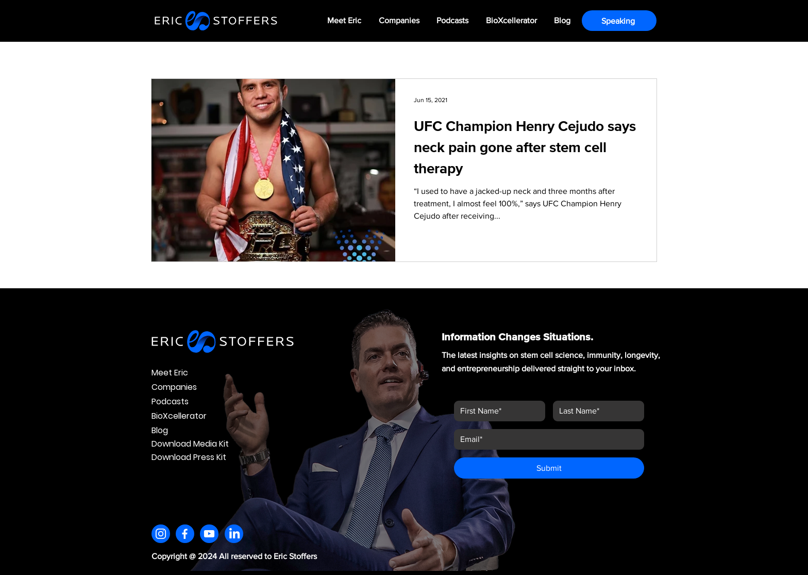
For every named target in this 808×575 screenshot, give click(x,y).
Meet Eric (170, 373)
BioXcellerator (179, 416)
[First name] (496, 411)
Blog (160, 430)
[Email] (546, 439)
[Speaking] (619, 20)
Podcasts (170, 401)
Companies (174, 387)
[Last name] (595, 411)
